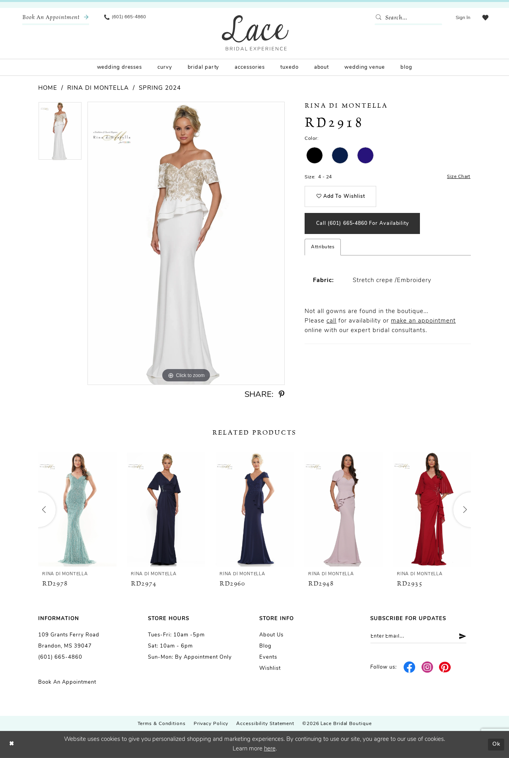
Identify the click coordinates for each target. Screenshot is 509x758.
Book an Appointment (67, 682)
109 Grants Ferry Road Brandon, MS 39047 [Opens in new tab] (68, 640)
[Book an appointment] (55, 17)
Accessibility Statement (265, 723)
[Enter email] (420, 637)
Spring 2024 (160, 88)
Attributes (322, 250)
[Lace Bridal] (255, 32)
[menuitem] (55, 17)
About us (271, 635)
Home (47, 88)
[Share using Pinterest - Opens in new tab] (281, 395)
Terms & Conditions (162, 723)
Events (268, 657)
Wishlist (270, 668)
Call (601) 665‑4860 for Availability (366, 225)
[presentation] (77, 509)
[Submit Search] (379, 18)
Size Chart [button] (458, 177)
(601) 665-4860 (60, 657)
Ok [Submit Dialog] (495, 744)
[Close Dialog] (12, 745)
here (270, 749)
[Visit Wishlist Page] (485, 18)
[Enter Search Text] (407, 18)
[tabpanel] (60, 134)
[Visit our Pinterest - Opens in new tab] (445, 668)
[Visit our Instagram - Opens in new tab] (427, 668)
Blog (265, 646)
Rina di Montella (98, 88)
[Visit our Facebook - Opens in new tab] (409, 668)
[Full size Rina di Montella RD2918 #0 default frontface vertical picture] (186, 243)
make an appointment (423, 324)
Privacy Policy (211, 723)
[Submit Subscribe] (464, 637)
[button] (462, 18)
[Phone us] (126, 18)
